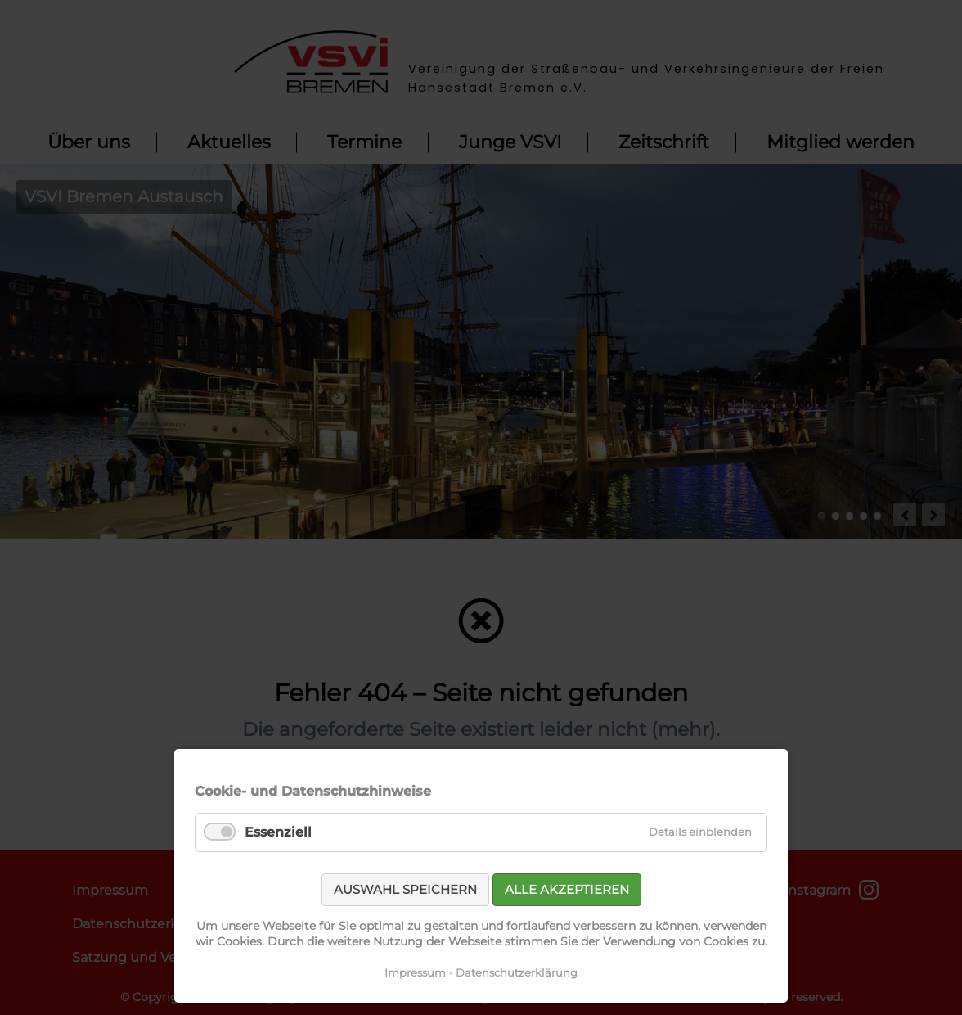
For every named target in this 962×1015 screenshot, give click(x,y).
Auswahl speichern (405, 889)
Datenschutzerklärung (517, 972)
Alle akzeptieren (567, 889)
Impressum (415, 972)
